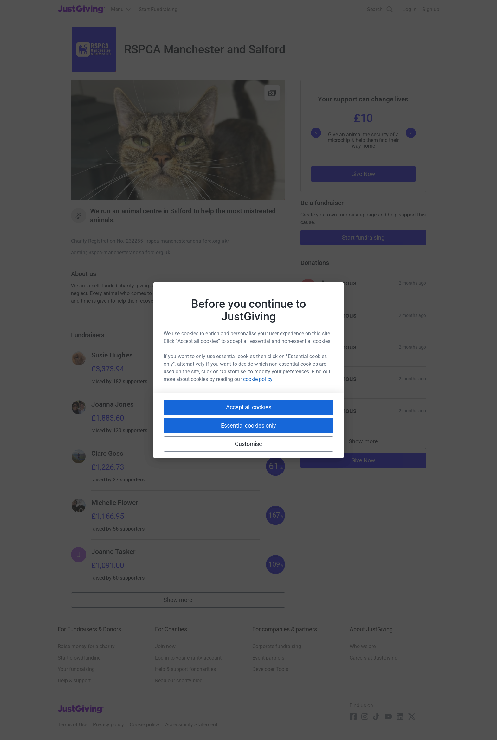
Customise (248, 444)
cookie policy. (258, 379)
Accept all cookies (248, 407)
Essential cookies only (248, 425)
